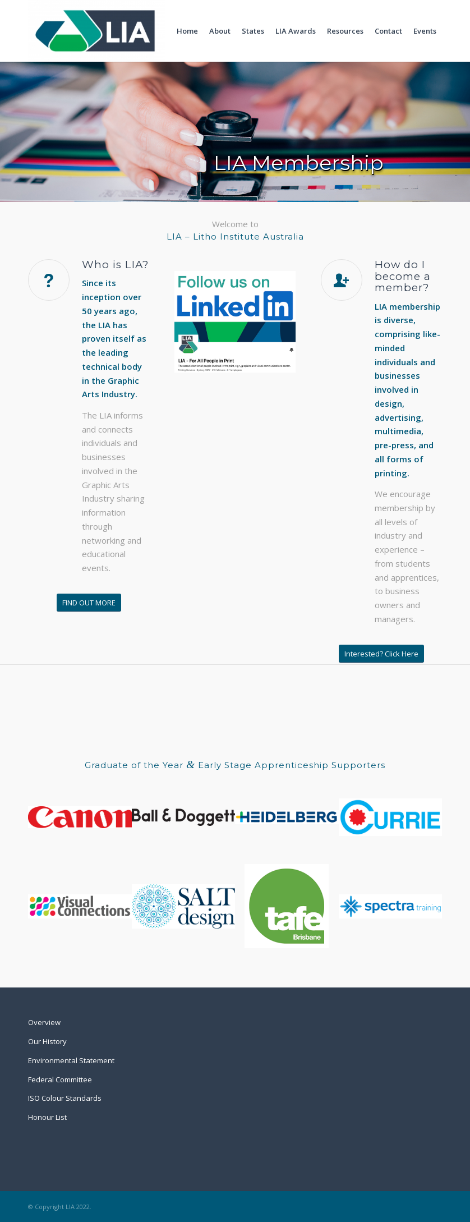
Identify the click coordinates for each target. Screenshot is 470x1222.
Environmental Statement (71, 1060)
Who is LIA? (115, 264)
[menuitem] (187, 31)
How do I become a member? (403, 276)
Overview (44, 1022)
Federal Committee (60, 1079)
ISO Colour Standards (65, 1098)
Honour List (47, 1117)
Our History (47, 1041)
